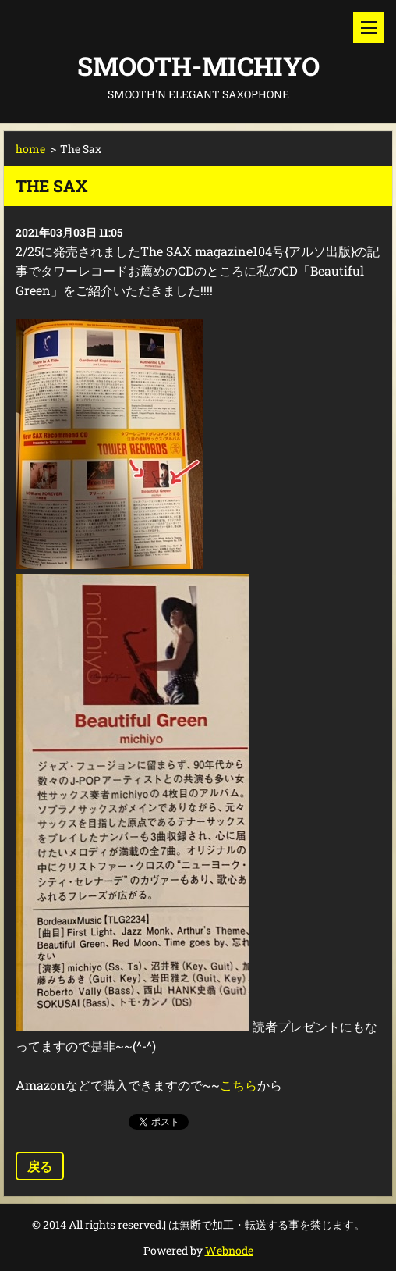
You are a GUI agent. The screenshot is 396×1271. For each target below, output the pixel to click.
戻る (39, 1166)
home (30, 148)
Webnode (229, 1250)
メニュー (368, 27)
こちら (238, 1085)
